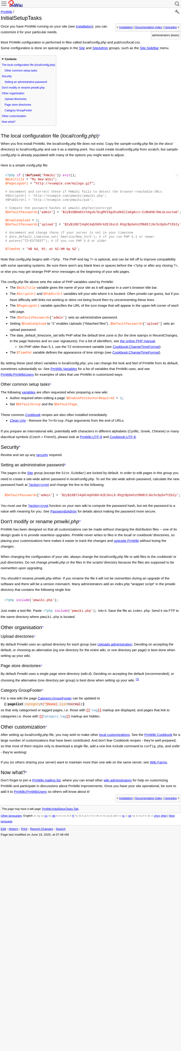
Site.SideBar (149, 48)
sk (129, 806)
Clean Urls (18, 416)
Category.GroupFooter (55, 691)
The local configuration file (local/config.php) (28, 64)
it (82, 806)
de (53, 806)
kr (88, 806)
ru (123, 806)
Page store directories (18, 104)
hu (76, 806)
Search (61, 819)
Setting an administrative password (26, 82)
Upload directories (16, 99)
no (104, 806)
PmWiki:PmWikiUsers (17, 371)
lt (91, 806)
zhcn (157, 806)
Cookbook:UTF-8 (123, 432)
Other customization (14, 116)
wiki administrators (117, 771)
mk (97, 806)
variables (29, 388)
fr (73, 806)
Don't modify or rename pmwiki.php (23, 87)
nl (101, 806)
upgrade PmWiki (126, 535)
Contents (11, 59)
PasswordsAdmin (63, 505)
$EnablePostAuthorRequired (90, 394)
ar (35, 806)
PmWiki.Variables (63, 365)
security (42, 450)
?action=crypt (38, 479)
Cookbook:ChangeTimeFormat (136, 343)
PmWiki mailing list (46, 771)
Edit (3, 819)
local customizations (114, 726)
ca (42, 806)
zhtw (164, 806)
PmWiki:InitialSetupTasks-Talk (60, 799)
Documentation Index (148, 27)
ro (120, 806)
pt (111, 806)
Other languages (11, 806)
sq (133, 806)
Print (24, 819)
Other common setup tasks (21, 70)
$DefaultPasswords (33, 315)
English (28, 806)
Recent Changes (41, 819)
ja (85, 806)
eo (60, 806)
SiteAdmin (100, 48)
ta (140, 806)
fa (68, 806)
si (126, 806)
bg (38, 806)
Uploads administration (114, 637)
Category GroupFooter (18, 110)
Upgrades (170, 27)
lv (94, 806)
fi (71, 806)
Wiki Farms (158, 753)
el (57, 806)
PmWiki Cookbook (158, 726)
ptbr (115, 806)
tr (146, 806)
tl (143, 806)
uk (148, 806)
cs (46, 806)
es (64, 806)
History (13, 819)
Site (82, 48)
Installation (126, 27)
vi (152, 806)
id (80, 806)
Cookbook (33, 410)
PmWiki (6, 12)
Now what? (8, 121)
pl (108, 806)
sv (137, 806)
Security (7, 76)
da (50, 806)
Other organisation (13, 93)
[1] (137, 671)
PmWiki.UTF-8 (91, 432)
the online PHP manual (137, 338)
